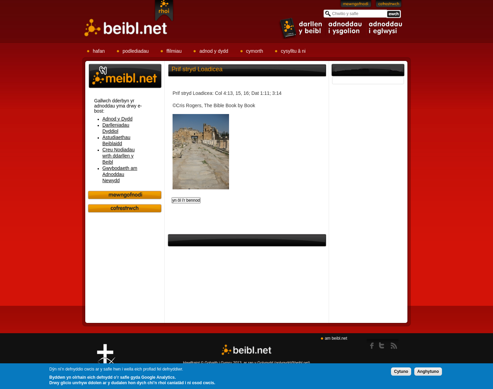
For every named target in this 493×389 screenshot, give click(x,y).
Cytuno (401, 371)
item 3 (385, 28)
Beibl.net (246, 350)
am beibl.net (336, 338)
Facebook (372, 344)
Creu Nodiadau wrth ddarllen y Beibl (118, 156)
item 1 (301, 28)
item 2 (345, 28)
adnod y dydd (213, 51)
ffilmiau (173, 51)
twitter (383, 344)
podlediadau (136, 51)
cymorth (254, 51)
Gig (106, 361)
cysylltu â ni (293, 51)
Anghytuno (428, 371)
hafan (99, 51)
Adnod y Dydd (117, 119)
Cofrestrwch (388, 5)
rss (394, 344)
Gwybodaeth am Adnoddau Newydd (119, 174)
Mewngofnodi (356, 5)
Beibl (126, 27)
